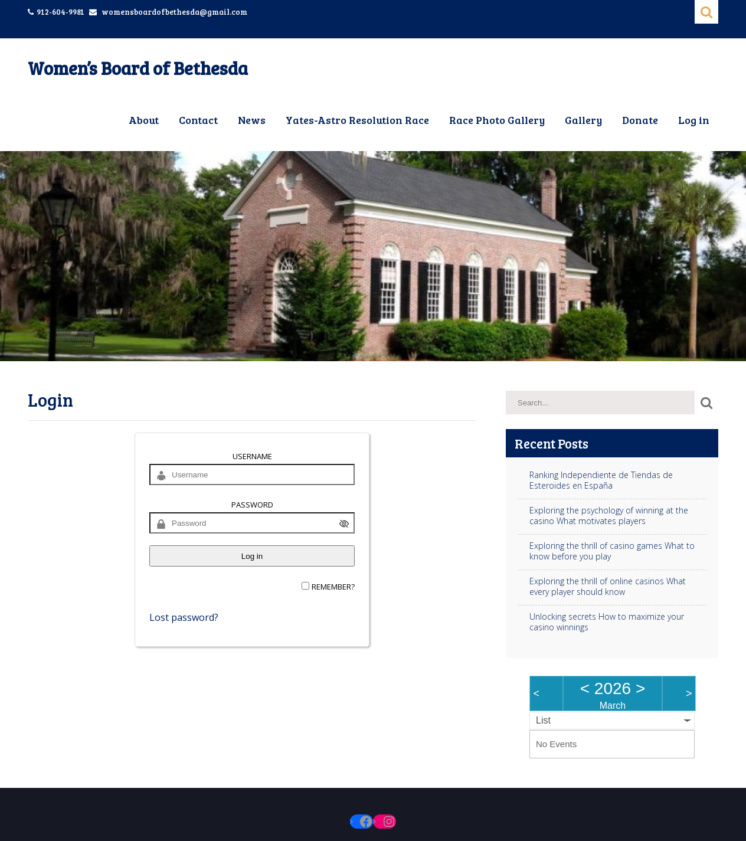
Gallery (583, 120)
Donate (640, 120)
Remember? (333, 586)
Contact (198, 120)
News (252, 120)
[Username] (252, 474)
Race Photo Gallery (497, 120)
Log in (693, 120)
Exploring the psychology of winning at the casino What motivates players (608, 515)
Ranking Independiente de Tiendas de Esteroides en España (601, 480)
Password (252, 504)
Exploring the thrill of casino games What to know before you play (612, 551)
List (543, 720)
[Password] (252, 523)
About (144, 120)
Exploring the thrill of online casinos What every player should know (607, 586)
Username (252, 456)
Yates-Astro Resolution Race (357, 120)
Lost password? (183, 617)
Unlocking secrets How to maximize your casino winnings (606, 622)
